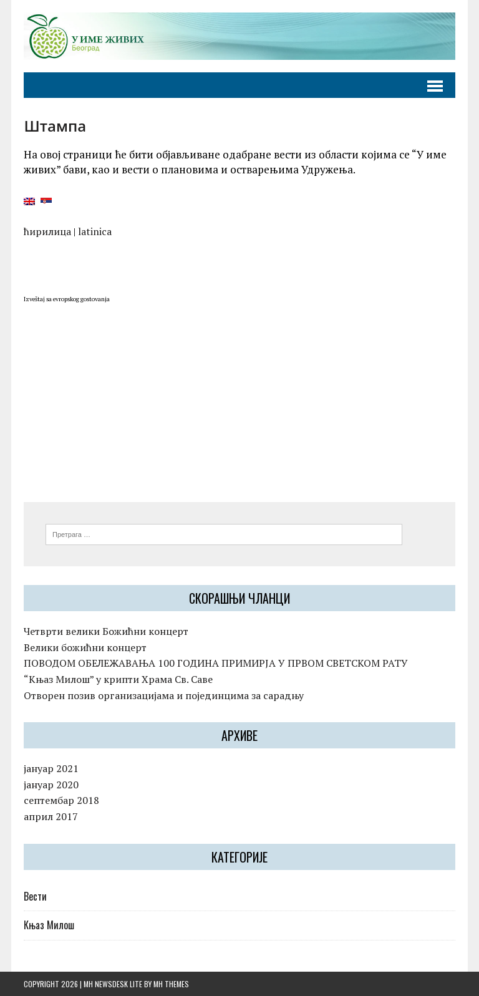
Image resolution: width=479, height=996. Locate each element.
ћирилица (47, 231)
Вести (35, 896)
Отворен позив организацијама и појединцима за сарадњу (164, 695)
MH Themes (171, 984)
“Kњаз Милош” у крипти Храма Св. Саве (118, 679)
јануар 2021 (51, 768)
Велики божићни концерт (85, 647)
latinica (95, 231)
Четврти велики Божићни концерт (106, 631)
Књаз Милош (49, 924)
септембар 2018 (61, 800)
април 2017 (51, 816)
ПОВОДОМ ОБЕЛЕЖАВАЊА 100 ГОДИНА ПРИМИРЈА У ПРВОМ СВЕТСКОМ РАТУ (216, 663)
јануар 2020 (51, 784)
